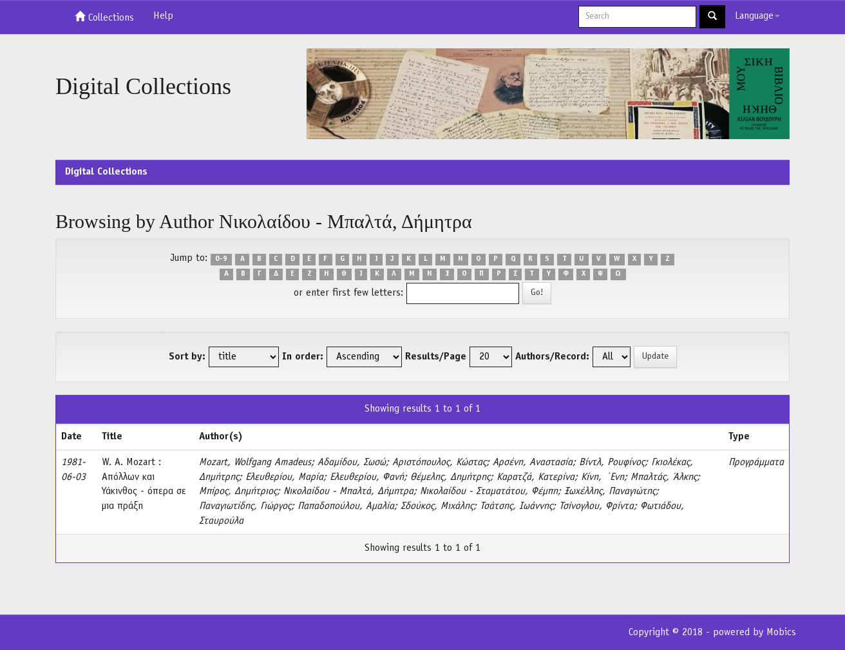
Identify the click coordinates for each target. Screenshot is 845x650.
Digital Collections (106, 172)
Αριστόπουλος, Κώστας (439, 462)
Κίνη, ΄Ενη (602, 477)
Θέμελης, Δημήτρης (450, 477)
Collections (104, 16)
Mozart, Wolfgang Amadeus (255, 462)
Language (757, 16)
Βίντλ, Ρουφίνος (612, 462)
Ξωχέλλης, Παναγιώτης (610, 491)
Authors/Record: (552, 357)
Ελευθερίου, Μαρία (284, 477)
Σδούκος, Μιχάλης (437, 506)
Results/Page (435, 357)
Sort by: (187, 357)
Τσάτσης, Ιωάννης (516, 506)
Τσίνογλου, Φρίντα (596, 506)
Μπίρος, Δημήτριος (238, 491)
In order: (302, 357)
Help (163, 16)
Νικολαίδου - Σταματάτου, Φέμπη (489, 491)
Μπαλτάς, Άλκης (664, 477)
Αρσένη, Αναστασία (533, 462)
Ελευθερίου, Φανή (367, 477)
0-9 (221, 259)
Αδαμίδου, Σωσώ (352, 462)
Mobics (781, 632)
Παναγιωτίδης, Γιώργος (245, 506)
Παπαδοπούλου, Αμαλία (346, 506)
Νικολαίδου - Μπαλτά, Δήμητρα (348, 491)
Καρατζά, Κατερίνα (535, 477)
